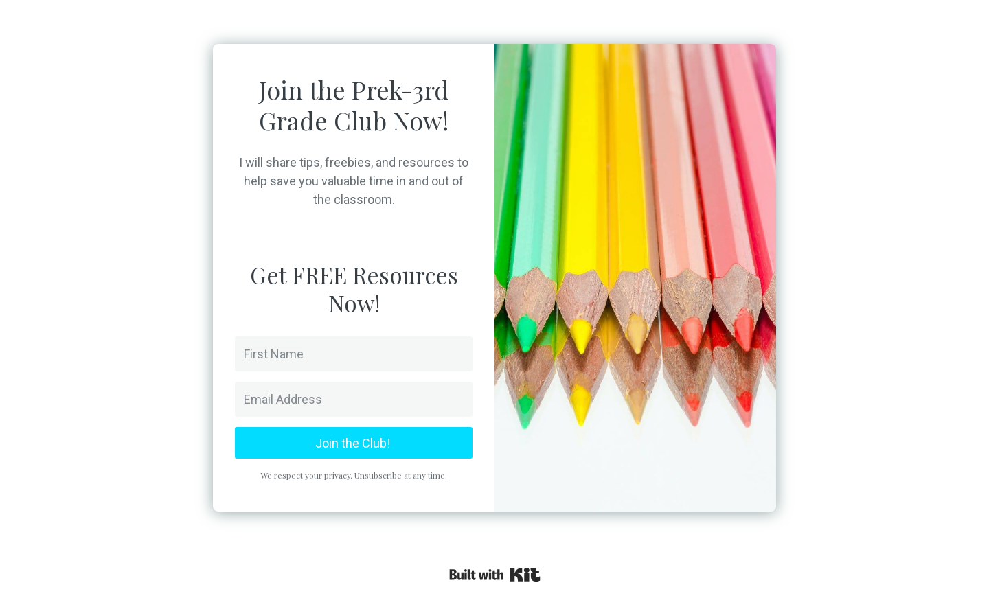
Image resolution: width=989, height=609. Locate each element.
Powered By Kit (495, 574)
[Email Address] (354, 399)
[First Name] (354, 353)
